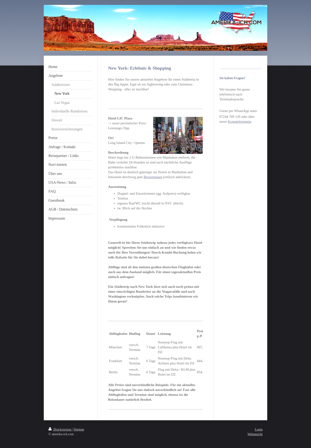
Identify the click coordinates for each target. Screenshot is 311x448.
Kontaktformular (239, 121)
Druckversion (60, 429)
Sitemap (79, 429)
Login (259, 429)
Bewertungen (153, 177)
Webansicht (255, 434)
